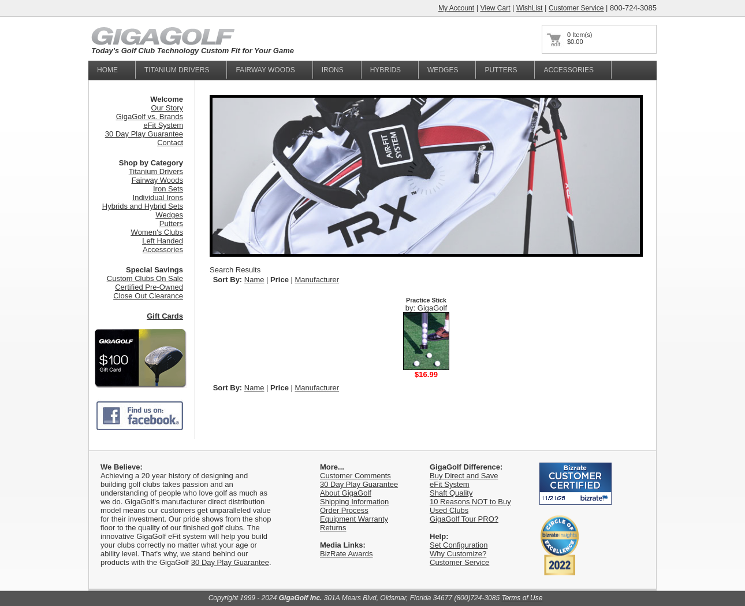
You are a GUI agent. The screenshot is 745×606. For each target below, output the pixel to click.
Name (254, 279)
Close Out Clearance (148, 295)
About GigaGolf (345, 493)
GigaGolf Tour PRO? (464, 519)
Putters (501, 70)
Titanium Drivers (156, 171)
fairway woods (265, 70)
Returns (333, 527)
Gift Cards (165, 316)
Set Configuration (458, 545)
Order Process (344, 510)
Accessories (568, 70)
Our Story (167, 108)
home (107, 70)
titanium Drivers (176, 70)
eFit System (163, 125)
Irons (333, 70)
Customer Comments (355, 475)
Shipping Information (354, 501)
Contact (170, 142)
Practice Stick (426, 300)
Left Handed (162, 241)
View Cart (495, 8)
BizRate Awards (346, 553)
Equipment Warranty (354, 519)
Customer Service (576, 8)
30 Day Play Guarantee (144, 134)
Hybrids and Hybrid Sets (142, 206)
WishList (529, 8)
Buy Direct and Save (464, 475)
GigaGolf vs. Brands (149, 116)
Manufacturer (317, 279)
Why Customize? (458, 553)
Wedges (442, 70)
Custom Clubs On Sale (145, 278)
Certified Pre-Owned (149, 287)
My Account (456, 8)
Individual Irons (158, 197)
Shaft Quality (451, 493)
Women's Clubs (157, 232)
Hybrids (385, 70)
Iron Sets (168, 188)
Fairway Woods (157, 180)
